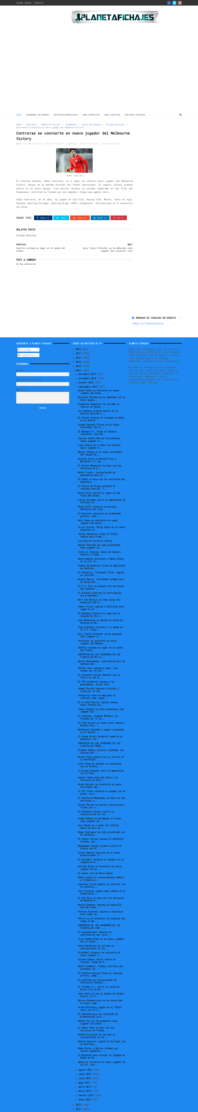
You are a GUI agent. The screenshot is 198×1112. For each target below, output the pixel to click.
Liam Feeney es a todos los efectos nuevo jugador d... (99, 436)
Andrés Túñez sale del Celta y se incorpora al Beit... (98, 768)
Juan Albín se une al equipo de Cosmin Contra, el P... (101, 984)
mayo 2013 (84, 1072)
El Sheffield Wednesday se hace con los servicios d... (101, 789)
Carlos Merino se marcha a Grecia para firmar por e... (101, 796)
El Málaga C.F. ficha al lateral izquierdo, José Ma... (97, 422)
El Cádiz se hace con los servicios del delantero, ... (101, 470)
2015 (79, 351)
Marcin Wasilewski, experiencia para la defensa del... (101, 652)
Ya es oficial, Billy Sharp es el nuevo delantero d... (101, 518)
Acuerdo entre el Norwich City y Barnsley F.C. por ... (97, 450)
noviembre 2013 (87, 367)
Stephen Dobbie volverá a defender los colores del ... (101, 741)
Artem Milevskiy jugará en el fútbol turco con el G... (100, 998)
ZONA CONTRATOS (91, 114)
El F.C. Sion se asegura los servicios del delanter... (101, 577)
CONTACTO (38, 3)
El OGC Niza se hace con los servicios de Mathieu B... (101, 889)
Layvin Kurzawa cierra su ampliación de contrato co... (101, 491)
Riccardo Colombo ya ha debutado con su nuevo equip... (101, 388)
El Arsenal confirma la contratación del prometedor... (99, 584)
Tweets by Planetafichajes (148, 131)
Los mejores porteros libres (95, 530)
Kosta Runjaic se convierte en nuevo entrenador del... (99, 775)
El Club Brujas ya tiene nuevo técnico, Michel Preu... (101, 714)
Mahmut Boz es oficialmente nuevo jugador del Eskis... (98, 1012)
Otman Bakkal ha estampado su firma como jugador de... (99, 809)
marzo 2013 (85, 1080)
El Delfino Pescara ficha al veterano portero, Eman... (100, 964)
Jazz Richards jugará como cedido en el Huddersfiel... (101, 882)
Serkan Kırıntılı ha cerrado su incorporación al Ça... (96, 1025)
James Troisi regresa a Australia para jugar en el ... (101, 597)
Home (18, 114)
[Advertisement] (38, 59)
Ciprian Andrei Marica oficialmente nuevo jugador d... (99, 429)
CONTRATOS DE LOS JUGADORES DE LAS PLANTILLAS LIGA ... (99, 916)
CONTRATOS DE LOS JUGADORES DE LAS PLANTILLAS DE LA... (99, 645)
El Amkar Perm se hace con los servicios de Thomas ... (96, 1018)
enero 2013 (85, 1089)
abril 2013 (85, 1076)
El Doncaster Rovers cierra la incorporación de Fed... (96, 802)
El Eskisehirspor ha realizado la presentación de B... (98, 1005)
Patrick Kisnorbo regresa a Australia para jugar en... (100, 902)
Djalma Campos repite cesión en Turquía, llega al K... (97, 950)
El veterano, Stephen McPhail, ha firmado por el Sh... (98, 707)
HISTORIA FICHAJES (135, 114)
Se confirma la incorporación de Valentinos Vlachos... (97, 971)
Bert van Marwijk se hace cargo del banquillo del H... (99, 590)
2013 (79, 360)
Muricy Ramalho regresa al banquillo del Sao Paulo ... (99, 896)
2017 (79, 343)
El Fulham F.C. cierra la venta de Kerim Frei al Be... (98, 978)
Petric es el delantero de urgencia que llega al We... (101, 909)
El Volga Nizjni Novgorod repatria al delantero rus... (100, 727)
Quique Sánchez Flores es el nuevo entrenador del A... (98, 415)
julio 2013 (85, 1063)
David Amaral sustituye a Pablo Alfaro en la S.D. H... (101, 550)
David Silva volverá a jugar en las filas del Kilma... (99, 484)
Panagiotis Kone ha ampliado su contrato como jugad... (96, 686)
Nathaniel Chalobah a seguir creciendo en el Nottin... (101, 720)
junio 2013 (85, 1068)
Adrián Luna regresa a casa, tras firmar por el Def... (98, 659)
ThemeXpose (34, 1108)
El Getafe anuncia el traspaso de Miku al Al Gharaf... (101, 409)
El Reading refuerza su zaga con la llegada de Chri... (99, 604)
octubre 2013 (86, 372)
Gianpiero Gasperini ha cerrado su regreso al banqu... (98, 395)
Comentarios (26, 344)
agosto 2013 (85, 1059)
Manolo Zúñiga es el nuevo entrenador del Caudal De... (100, 443)
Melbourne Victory (50, 124)
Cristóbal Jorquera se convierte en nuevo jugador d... (99, 943)
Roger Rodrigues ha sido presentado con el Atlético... (101, 823)
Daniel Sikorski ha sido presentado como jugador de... (99, 536)
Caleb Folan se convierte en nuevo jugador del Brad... (98, 381)
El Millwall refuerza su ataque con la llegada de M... (101, 850)
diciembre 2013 (87, 363)
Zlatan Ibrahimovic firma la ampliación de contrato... (101, 556)
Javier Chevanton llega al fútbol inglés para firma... (98, 525)
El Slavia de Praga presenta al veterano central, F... (96, 477)
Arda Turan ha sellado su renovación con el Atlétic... (99, 755)
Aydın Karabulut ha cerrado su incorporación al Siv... (96, 936)
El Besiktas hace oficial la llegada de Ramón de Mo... (101, 1046)
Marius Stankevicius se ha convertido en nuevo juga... (100, 991)
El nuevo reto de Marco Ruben (95, 862)
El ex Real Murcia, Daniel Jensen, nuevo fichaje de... (98, 693)
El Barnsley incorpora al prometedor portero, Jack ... (99, 504)
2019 (79, 338)
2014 (79, 355)
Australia (31, 124)
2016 (79, 347)
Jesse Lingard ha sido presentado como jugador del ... (101, 700)
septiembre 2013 (88, 376)
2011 (79, 1098)
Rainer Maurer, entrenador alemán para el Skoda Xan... (101, 570)
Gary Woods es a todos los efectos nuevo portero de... (98, 816)
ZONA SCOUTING (112, 114)
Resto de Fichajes (91, 124)
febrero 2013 (86, 1084)
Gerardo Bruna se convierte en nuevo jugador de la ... (99, 857)
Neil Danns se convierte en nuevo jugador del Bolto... (98, 511)
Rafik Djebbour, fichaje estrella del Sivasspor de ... (100, 957)
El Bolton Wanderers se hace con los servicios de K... (99, 456)
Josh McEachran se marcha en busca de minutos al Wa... (100, 611)
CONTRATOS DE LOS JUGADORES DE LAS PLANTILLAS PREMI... (99, 734)
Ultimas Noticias (115, 124)
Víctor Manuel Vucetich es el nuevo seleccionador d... (99, 843)
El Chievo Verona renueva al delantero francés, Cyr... (101, 830)
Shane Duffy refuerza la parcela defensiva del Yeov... (97, 497)
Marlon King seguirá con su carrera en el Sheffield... (101, 748)
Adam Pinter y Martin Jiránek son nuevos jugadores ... (98, 1039)
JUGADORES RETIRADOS (37, 114)
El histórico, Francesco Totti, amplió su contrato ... (101, 563)
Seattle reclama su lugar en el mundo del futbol (100, 638)
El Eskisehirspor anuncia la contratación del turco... (94, 923)
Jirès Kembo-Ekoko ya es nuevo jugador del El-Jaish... (101, 930)
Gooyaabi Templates (70, 1108)
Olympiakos (71, 124)
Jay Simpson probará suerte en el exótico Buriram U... (98, 402)
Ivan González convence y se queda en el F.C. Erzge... (100, 618)
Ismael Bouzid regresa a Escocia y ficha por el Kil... (98, 679)
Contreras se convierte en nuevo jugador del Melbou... (97, 632)
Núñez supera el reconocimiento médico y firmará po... (101, 868)
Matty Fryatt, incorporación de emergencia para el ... (96, 463)
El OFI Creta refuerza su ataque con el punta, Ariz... (101, 782)
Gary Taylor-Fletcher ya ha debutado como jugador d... (100, 625)
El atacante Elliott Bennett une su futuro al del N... (99, 666)
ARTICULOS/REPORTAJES (66, 114)
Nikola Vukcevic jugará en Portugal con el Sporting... (101, 1032)
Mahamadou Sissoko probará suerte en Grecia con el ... (99, 837)
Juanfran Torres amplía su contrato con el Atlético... (101, 875)
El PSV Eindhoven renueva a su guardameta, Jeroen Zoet (96, 672)
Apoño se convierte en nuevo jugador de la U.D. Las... (101, 1053)
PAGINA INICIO (23, 3)
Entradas (24, 339)
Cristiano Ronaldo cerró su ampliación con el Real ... (101, 761)
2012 (79, 1094)
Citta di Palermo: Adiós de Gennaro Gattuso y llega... (99, 543)
